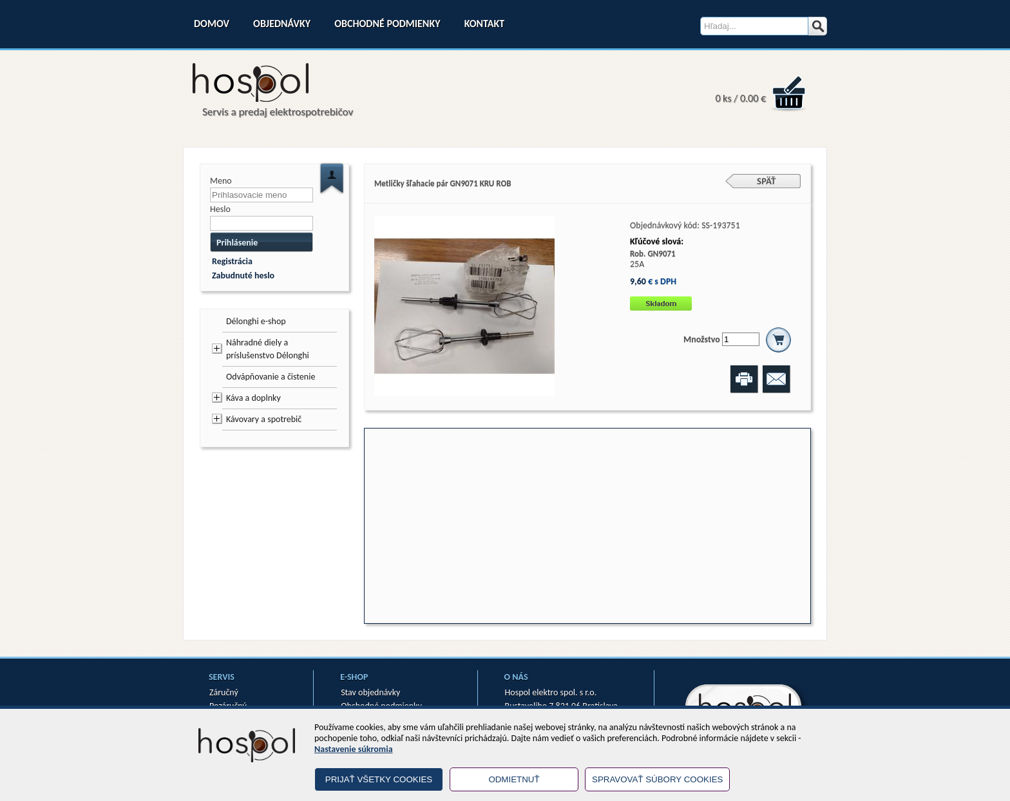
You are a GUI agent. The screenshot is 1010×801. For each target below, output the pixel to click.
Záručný (223, 692)
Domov (211, 23)
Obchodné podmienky (387, 23)
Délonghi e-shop (256, 321)
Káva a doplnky (253, 397)
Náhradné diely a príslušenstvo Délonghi (267, 349)
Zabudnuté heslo (243, 275)
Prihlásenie (237, 242)
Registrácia (232, 261)
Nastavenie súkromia (353, 749)
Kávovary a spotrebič (263, 419)
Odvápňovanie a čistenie (270, 376)
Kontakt (484, 23)
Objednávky (281, 23)
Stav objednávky (370, 692)
